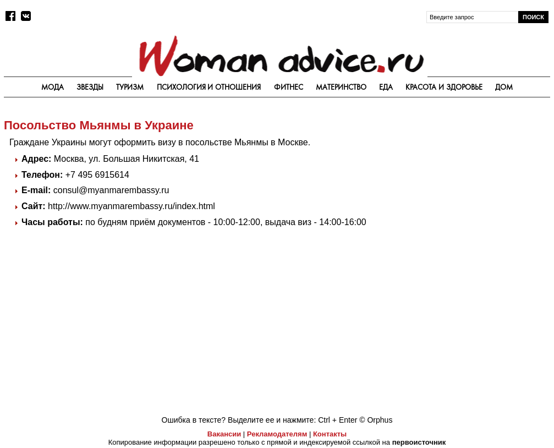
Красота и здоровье (443, 87)
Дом (504, 87)
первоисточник (419, 442)
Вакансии (224, 434)
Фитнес (288, 87)
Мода (52, 87)
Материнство (341, 87)
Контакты (330, 434)
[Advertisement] (467, 180)
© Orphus (375, 420)
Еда (386, 87)
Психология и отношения (209, 87)
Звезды (89, 87)
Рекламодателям (277, 434)
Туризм (130, 87)
